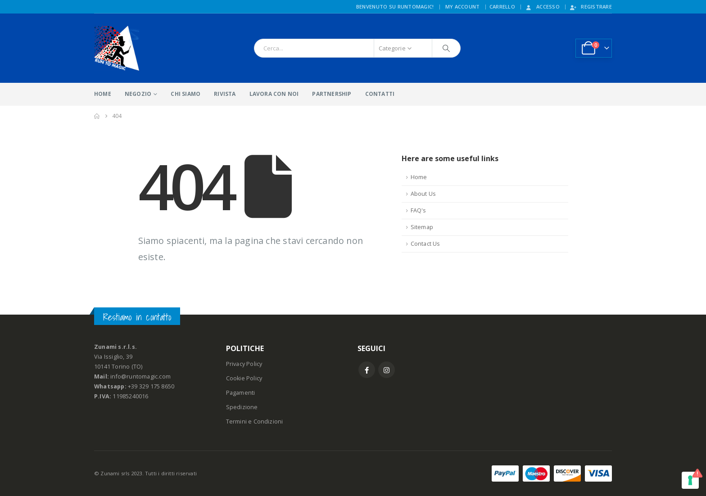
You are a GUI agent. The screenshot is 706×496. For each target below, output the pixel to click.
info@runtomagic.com (140, 376)
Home (419, 177)
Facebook (366, 369)
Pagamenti (240, 393)
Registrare (590, 6)
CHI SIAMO (185, 94)
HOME (102, 94)
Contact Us (425, 244)
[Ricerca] (446, 48)
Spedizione (242, 407)
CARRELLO (502, 6)
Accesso (542, 6)
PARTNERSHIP (331, 94)
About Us (423, 194)
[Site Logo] (116, 48)
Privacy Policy (244, 364)
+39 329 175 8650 (151, 386)
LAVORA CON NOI (274, 94)
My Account (462, 6)
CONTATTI (380, 94)
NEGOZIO (138, 94)
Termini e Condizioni (254, 421)
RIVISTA (224, 94)
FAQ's (418, 210)
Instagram (386, 369)
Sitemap (422, 227)
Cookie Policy (244, 378)
